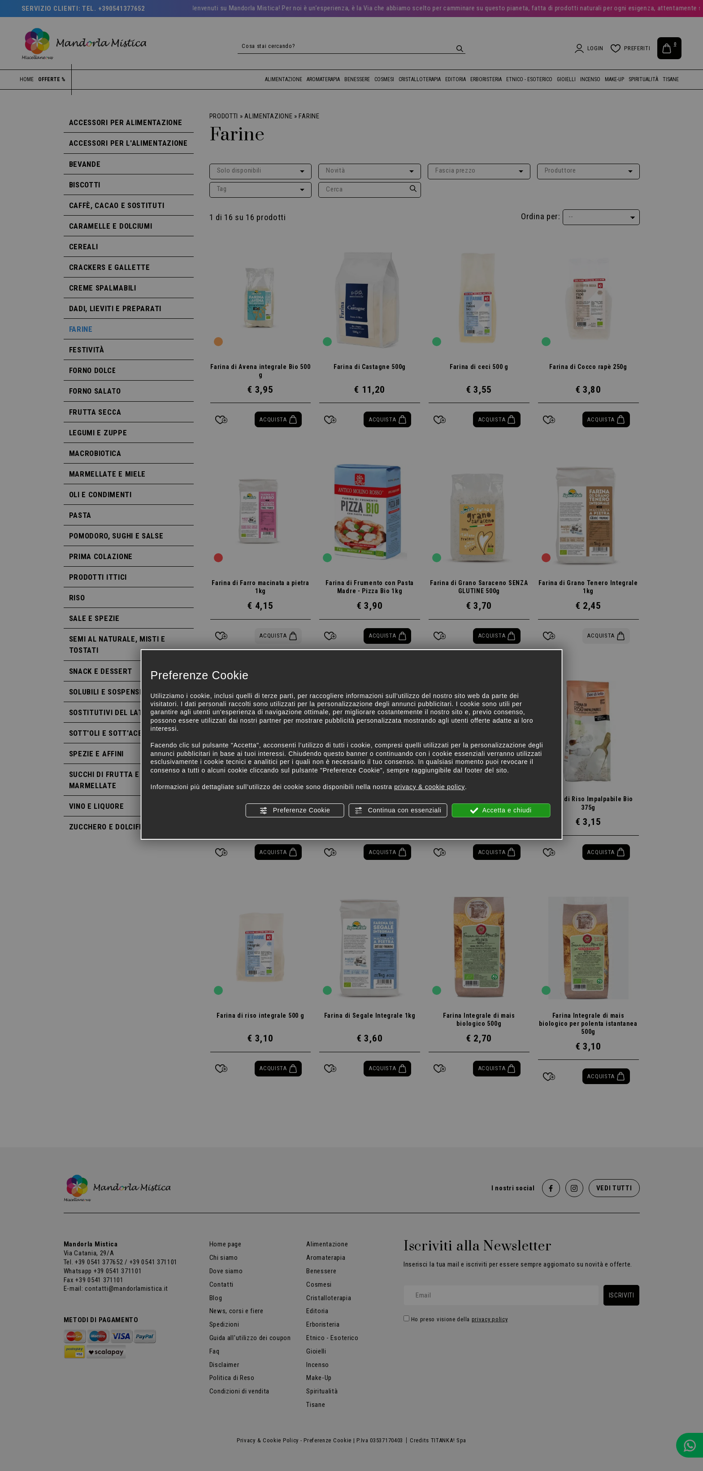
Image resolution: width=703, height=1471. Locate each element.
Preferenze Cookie (294, 811)
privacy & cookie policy (429, 786)
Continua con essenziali (398, 811)
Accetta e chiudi (501, 811)
